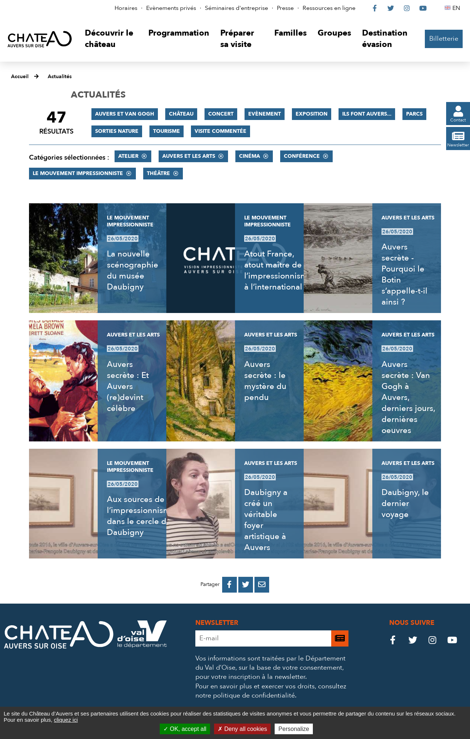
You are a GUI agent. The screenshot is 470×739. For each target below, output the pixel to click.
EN (457, 8)
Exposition (312, 113)
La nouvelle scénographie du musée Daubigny (132, 270)
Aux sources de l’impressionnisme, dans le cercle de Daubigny (142, 516)
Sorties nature (116, 131)
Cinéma (249, 156)
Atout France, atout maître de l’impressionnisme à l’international (278, 270)
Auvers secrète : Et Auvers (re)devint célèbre (128, 386)
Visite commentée (220, 131)
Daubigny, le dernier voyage (405, 503)
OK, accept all (184, 729)
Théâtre (158, 173)
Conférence (302, 156)
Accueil (20, 76)
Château (181, 113)
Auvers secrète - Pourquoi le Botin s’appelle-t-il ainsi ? (404, 274)
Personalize (293, 729)
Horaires (126, 8)
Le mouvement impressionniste (78, 173)
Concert (221, 113)
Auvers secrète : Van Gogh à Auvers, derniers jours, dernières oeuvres (408, 397)
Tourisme (166, 131)
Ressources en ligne (329, 8)
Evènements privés (171, 8)
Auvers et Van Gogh (124, 113)
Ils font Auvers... (366, 113)
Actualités (60, 76)
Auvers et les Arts (188, 156)
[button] (111, 39)
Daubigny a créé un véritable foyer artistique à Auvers (266, 520)
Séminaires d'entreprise (236, 8)
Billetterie (443, 38)
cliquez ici (66, 720)
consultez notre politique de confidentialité (270, 691)
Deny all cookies (242, 729)
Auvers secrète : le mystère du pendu (265, 381)
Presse (285, 8)
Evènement (264, 113)
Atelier (128, 156)
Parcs (414, 113)
